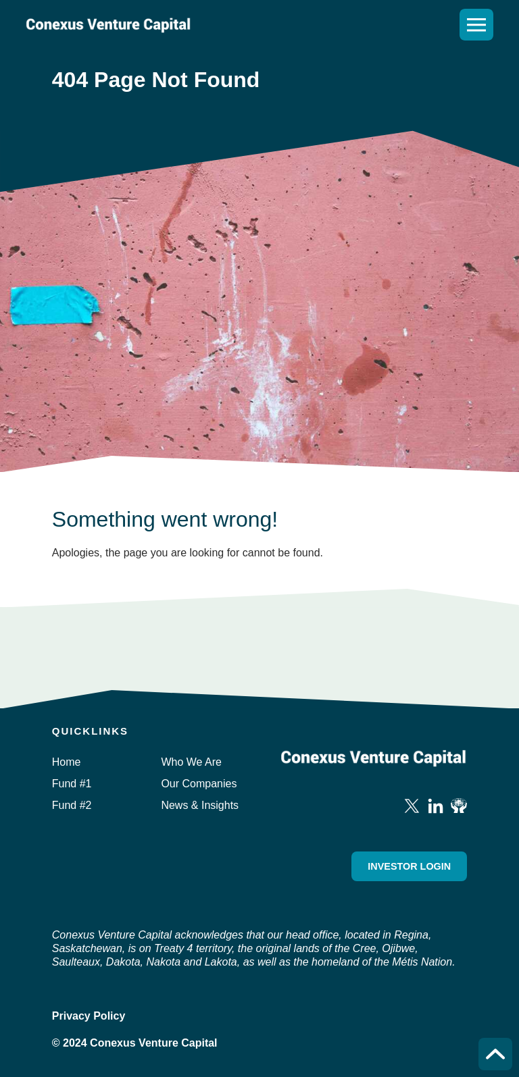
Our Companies (199, 783)
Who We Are (191, 762)
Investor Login (409, 866)
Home (66, 762)
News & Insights (200, 805)
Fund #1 (72, 783)
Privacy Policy (89, 1016)
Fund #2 (72, 805)
